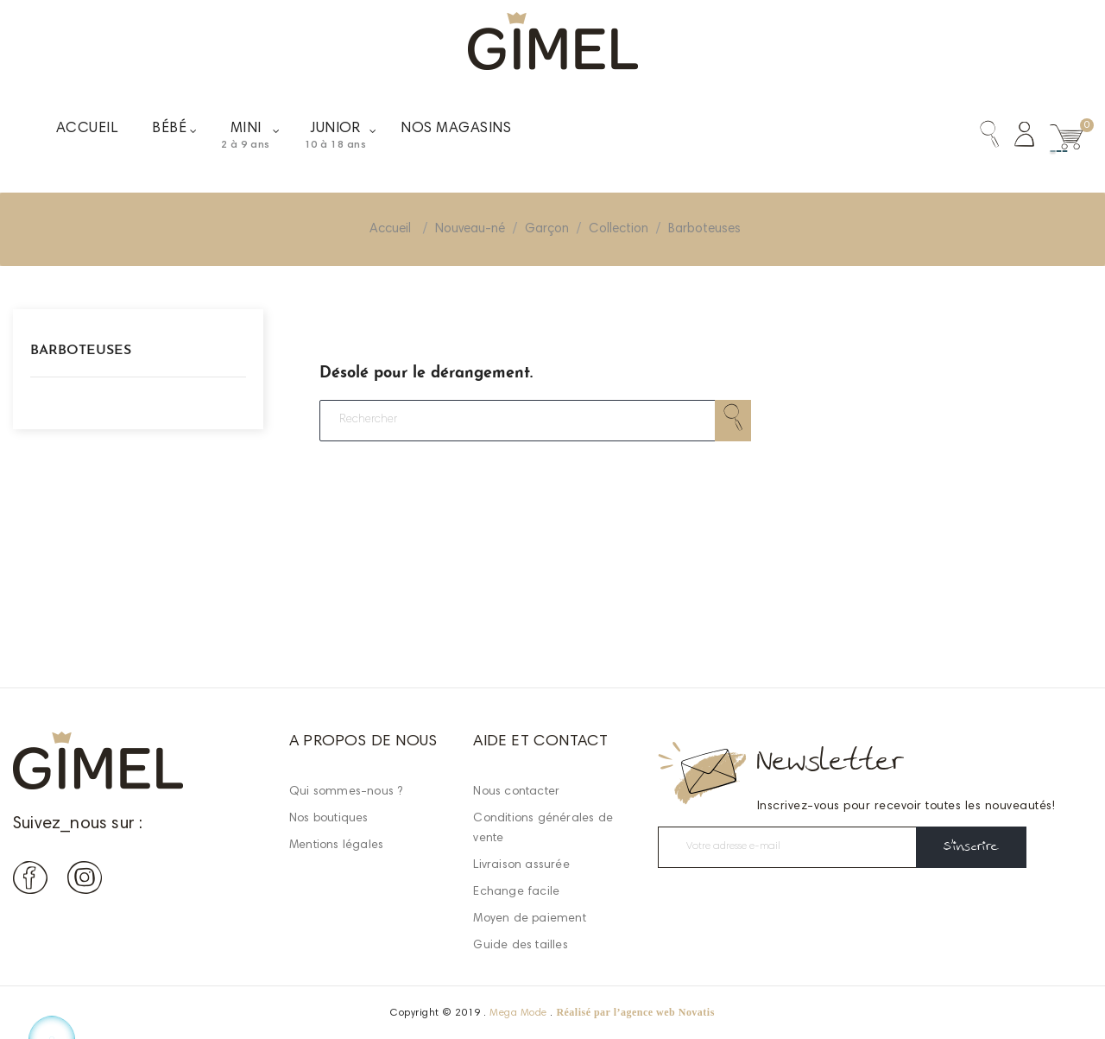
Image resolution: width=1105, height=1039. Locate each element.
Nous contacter (516, 792)
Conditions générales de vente (543, 829)
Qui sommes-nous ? (345, 792)
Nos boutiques (329, 819)
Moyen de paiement (529, 919)
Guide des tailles (520, 946)
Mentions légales (336, 845)
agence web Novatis (668, 1012)
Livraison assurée (521, 865)
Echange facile (516, 892)
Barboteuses (80, 351)
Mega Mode (517, 1013)
